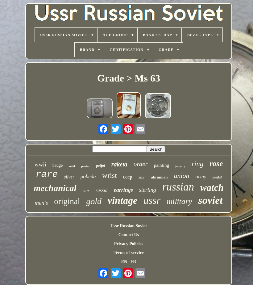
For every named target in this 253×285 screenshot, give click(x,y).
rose (216, 163)
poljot (100, 165)
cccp (127, 176)
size (142, 177)
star (86, 190)
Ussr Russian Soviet (128, 226)
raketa (119, 164)
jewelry (180, 166)
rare (46, 174)
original (67, 201)
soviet (210, 200)
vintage (122, 200)
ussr (151, 200)
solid (72, 166)
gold (94, 201)
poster (85, 166)
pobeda (88, 176)
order (141, 164)
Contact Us (128, 235)
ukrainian (159, 177)
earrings (123, 190)
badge (57, 165)
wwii (40, 164)
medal (217, 177)
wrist (109, 175)
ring (197, 164)
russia (102, 190)
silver (69, 176)
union (181, 175)
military (179, 201)
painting (161, 165)
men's (41, 202)
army (201, 176)
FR (133, 261)
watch (212, 187)
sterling (147, 190)
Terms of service (128, 252)
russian (178, 187)
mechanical (55, 188)
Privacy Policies (128, 243)
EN (124, 261)
